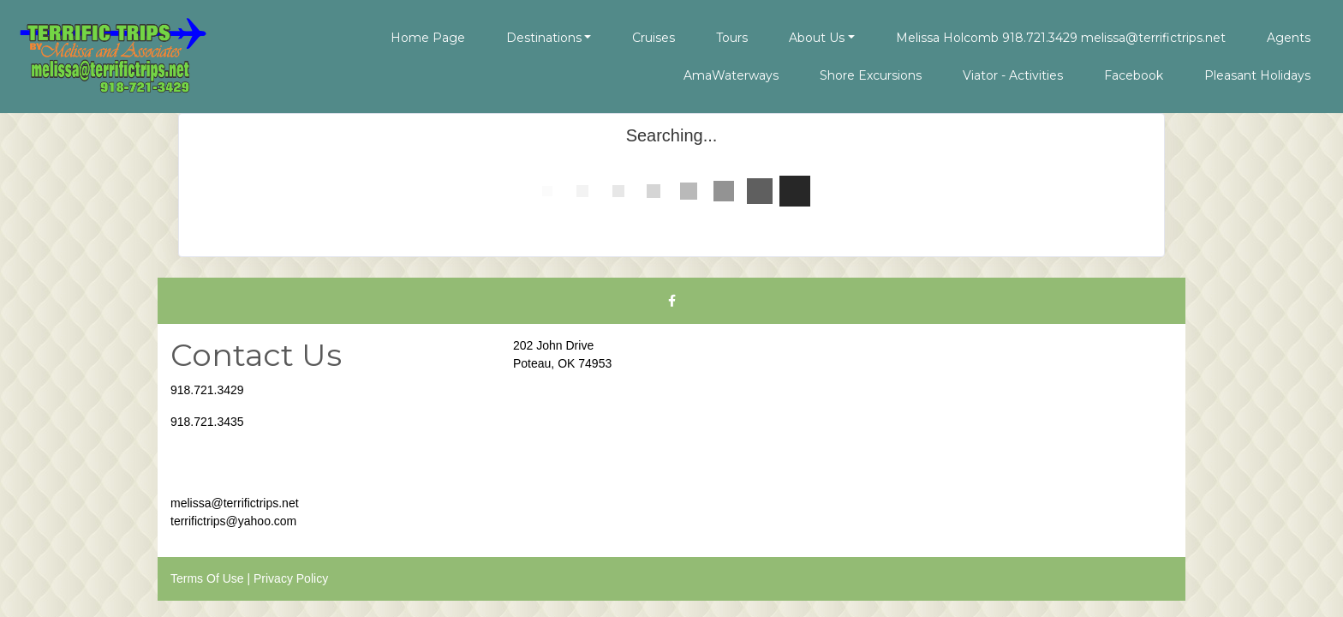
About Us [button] (817, 37)
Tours (732, 37)
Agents (1288, 37)
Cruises (653, 37)
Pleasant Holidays (1257, 75)
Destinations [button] (544, 37)
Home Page (428, 37)
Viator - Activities (1013, 75)
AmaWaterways (731, 75)
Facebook (1133, 75)
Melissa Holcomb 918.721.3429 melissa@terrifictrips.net (1061, 37)
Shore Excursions (871, 75)
